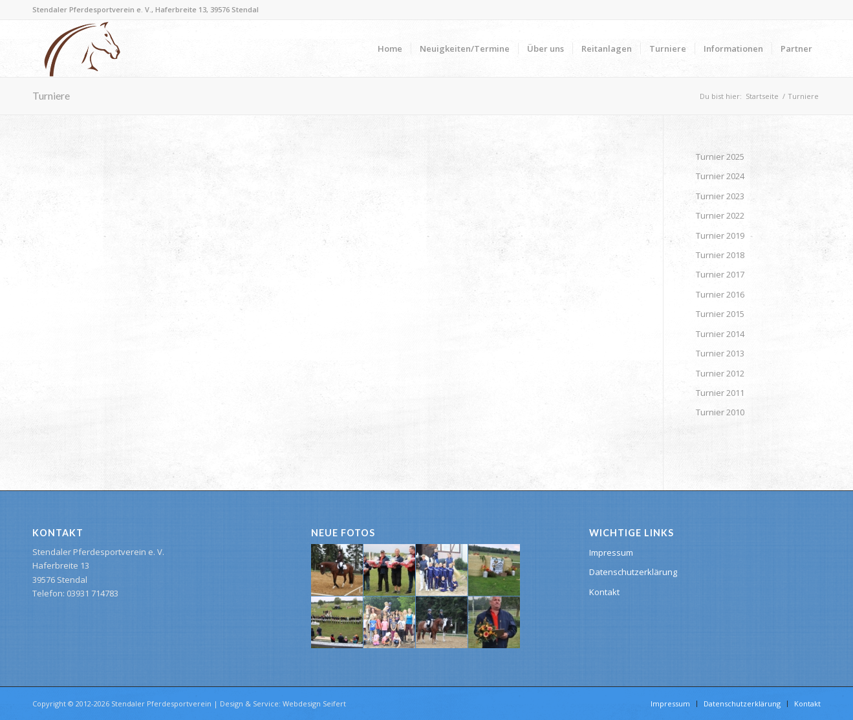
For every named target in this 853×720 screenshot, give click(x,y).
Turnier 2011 (720, 392)
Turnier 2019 (720, 235)
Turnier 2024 (720, 176)
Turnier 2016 (720, 294)
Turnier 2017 (720, 274)
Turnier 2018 (720, 255)
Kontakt (604, 592)
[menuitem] (390, 48)
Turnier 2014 (720, 334)
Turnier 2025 (720, 156)
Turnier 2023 (720, 196)
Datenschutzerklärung (633, 572)
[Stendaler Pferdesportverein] (82, 48)
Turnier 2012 (720, 373)
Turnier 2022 (720, 215)
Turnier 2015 (720, 314)
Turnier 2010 (720, 412)
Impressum (611, 552)
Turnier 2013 (720, 353)
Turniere (51, 95)
